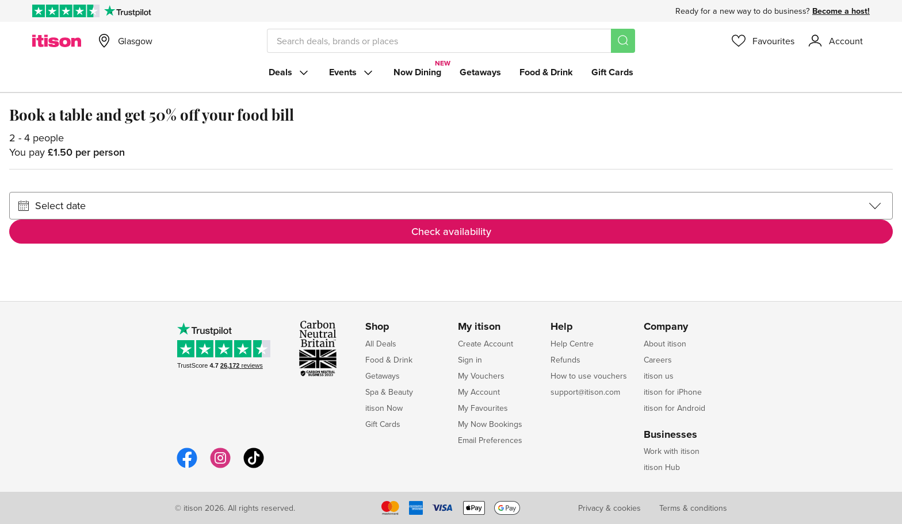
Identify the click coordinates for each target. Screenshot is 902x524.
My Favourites (483, 408)
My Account (479, 392)
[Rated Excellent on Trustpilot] (66, 11)
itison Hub (662, 467)
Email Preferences (490, 440)
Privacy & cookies (609, 508)
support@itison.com (585, 392)
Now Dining (417, 72)
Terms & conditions (693, 508)
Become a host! (841, 11)
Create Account (485, 343)
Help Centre (572, 343)
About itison (665, 343)
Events (352, 72)
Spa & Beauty (389, 392)
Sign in (470, 359)
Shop (377, 327)
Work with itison (672, 451)
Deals (290, 72)
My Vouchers (481, 376)
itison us (659, 376)
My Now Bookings (490, 424)
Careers (658, 359)
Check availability (451, 231)
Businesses (670, 435)
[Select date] (451, 205)
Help (562, 327)
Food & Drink (546, 72)
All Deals (380, 343)
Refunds (565, 359)
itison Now (384, 408)
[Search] (623, 41)
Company (666, 327)
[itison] (56, 40)
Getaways (480, 72)
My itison (479, 327)
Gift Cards (612, 72)
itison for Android (674, 408)
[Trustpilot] (127, 11)
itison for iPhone (673, 392)
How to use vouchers (589, 376)
